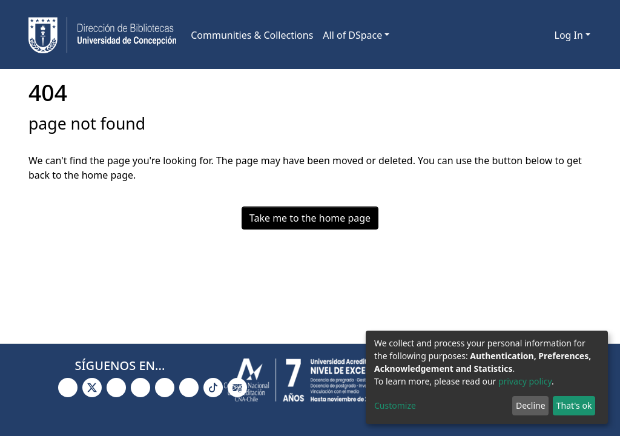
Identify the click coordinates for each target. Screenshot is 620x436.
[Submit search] (525, 35)
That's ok (574, 405)
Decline (531, 405)
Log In (569, 35)
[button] (543, 35)
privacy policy (525, 381)
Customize (395, 405)
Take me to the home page (310, 218)
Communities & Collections (252, 35)
